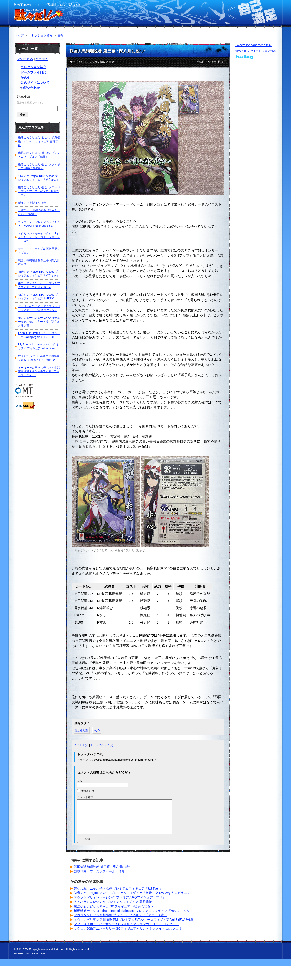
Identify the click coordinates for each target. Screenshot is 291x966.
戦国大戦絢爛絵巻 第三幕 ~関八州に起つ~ (107, 51)
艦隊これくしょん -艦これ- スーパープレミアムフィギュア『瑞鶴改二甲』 (39, 191)
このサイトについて (35, 82)
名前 (80, 781)
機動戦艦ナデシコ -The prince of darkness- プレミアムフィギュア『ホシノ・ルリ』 (133, 917)
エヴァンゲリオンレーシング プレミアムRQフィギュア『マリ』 (120, 904)
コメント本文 (85, 797)
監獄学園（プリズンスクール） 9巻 (99, 878)
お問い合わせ (30, 88)
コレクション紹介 (41, 35)
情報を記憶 (87, 791)
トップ (19, 35)
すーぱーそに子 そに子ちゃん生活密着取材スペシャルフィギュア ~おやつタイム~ (39, 371)
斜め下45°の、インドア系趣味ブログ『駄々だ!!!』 (49, 5)
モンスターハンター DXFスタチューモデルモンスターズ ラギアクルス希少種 (39, 321)
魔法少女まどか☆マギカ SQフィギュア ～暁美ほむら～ (113, 913)
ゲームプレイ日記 (33, 72)
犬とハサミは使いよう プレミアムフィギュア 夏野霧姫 (113, 908)
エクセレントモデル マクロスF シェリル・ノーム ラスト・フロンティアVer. (39, 237)
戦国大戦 (81, 730)
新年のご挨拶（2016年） (33, 202)
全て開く (41, 59)
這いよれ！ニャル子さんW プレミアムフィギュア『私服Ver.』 (118, 895)
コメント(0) (81, 745)
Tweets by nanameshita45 (253, 45)
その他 (25, 77)
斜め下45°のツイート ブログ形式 (255, 51)
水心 (97, 730)
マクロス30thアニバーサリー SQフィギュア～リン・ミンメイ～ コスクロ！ (128, 935)
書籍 (60, 35)
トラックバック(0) (101, 745)
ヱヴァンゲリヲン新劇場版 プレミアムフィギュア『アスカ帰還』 (120, 922)
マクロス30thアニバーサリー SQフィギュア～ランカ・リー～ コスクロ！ (126, 931)
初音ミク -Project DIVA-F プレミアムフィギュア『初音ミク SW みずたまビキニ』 (132, 899)
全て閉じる (25, 59)
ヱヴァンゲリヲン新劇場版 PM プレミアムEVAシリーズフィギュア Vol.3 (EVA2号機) (134, 926)
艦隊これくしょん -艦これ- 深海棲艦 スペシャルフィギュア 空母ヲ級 (39, 141)
